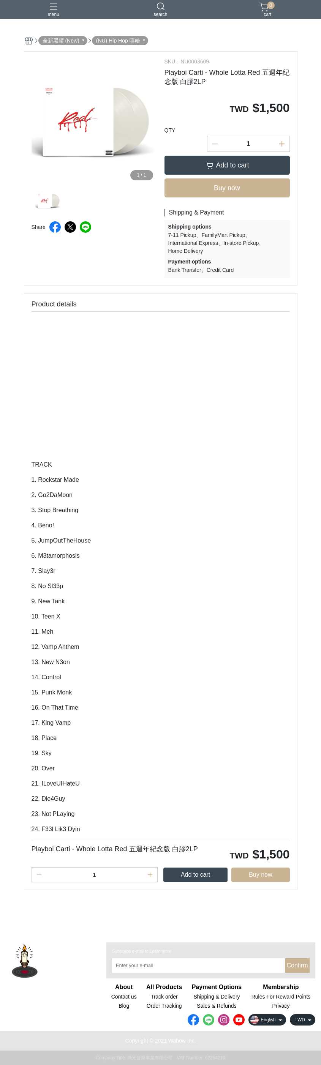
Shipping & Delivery (216, 996)
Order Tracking (164, 1005)
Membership (281, 987)
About (124, 987)
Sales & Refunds (216, 1005)
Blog (124, 1005)
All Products (164, 987)
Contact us (124, 996)
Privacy (281, 1005)
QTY (170, 130)
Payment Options (217, 987)
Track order (164, 996)
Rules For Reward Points (281, 996)
